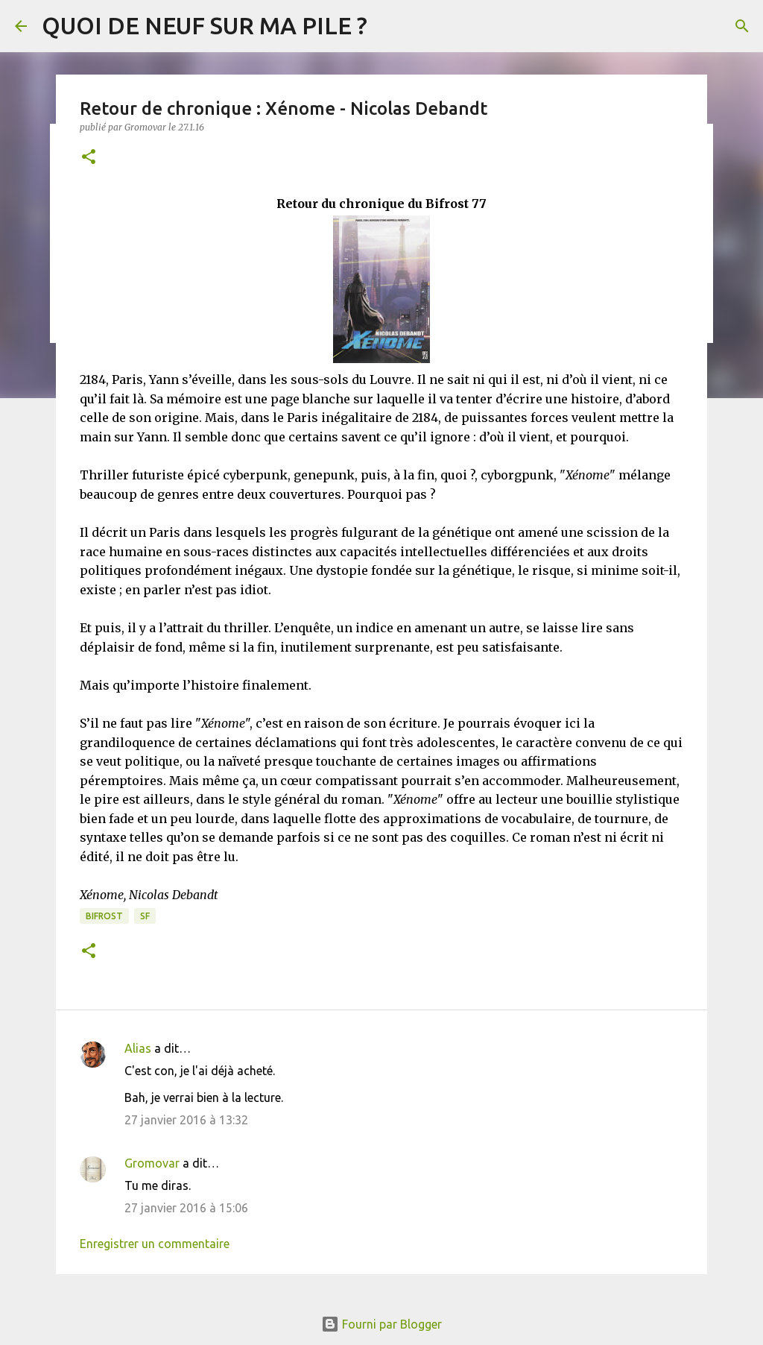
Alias (137, 1048)
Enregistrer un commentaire (154, 1243)
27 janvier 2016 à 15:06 (186, 1208)
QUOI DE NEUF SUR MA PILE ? (204, 25)
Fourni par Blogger (381, 1324)
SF (145, 916)
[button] (89, 158)
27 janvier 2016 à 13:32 (186, 1120)
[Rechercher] (742, 26)
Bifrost (104, 916)
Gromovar (152, 1163)
